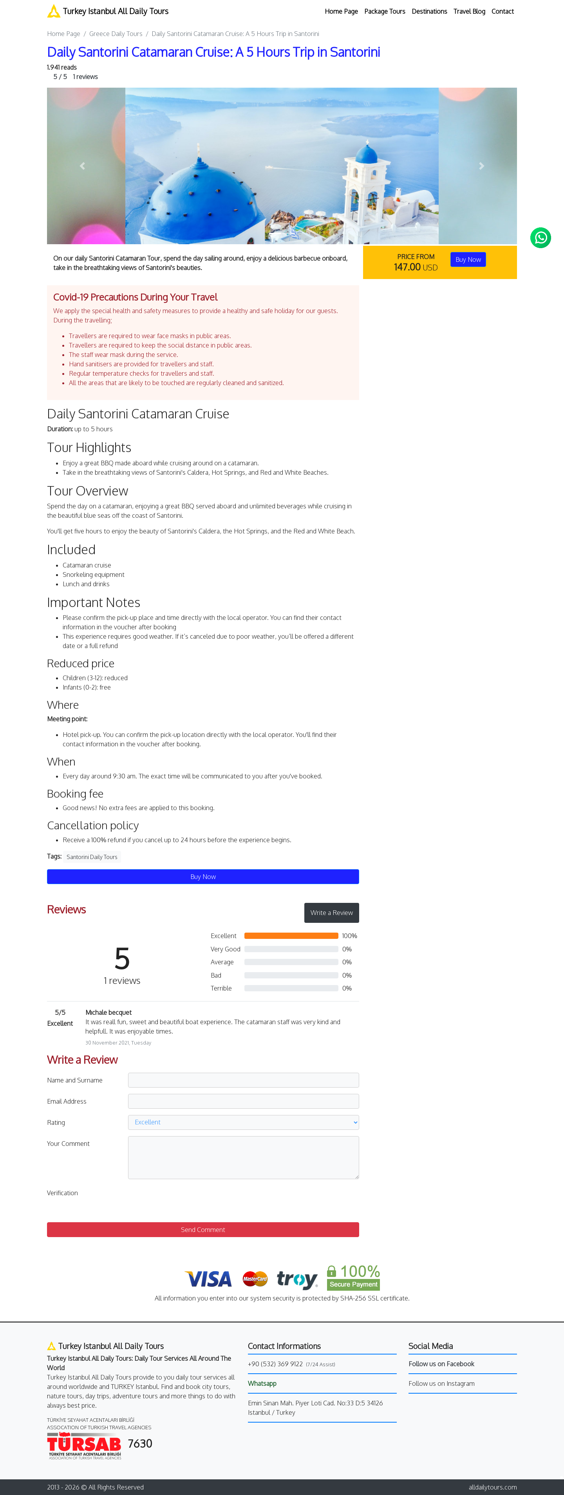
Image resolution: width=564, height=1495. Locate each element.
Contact (503, 11)
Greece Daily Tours (116, 34)
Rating (56, 1122)
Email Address (67, 1101)
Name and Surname (75, 1080)
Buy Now (468, 259)
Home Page (341, 11)
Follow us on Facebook (441, 1364)
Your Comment (68, 1143)
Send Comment (203, 1230)
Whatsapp (262, 1383)
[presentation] (187, 1200)
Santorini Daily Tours (92, 857)
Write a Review (332, 913)
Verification (62, 1193)
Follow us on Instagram (442, 1383)
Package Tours (384, 11)
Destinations (429, 11)
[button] (82, 166)
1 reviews (75, 77)
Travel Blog (469, 11)
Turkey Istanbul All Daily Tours (107, 11)
